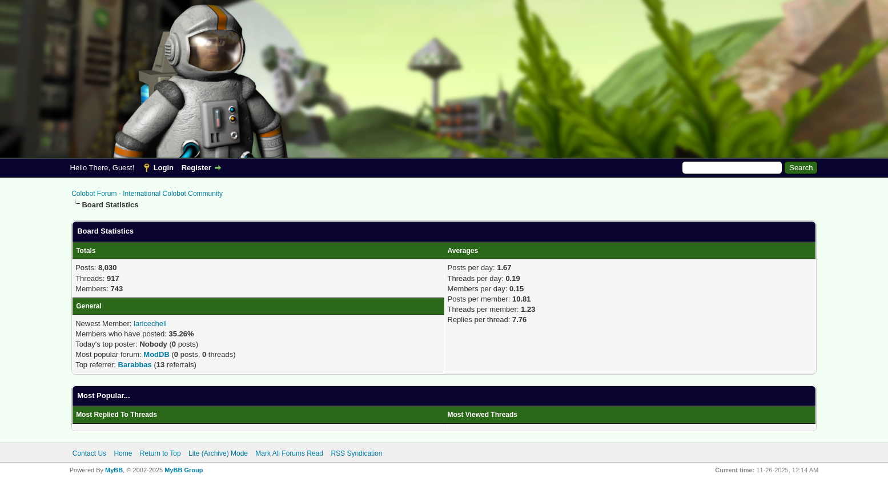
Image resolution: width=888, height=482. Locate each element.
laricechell (150, 323)
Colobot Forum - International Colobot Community (147, 194)
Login (164, 167)
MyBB (114, 470)
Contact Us (89, 453)
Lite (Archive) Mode (218, 453)
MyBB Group (183, 470)
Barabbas (135, 364)
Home (123, 453)
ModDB (156, 354)
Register (196, 167)
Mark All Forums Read (289, 453)
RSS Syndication (356, 453)
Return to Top (160, 453)
